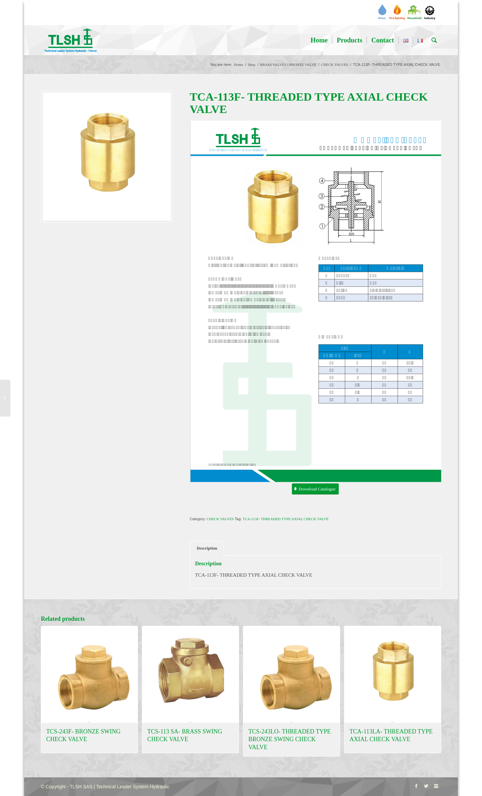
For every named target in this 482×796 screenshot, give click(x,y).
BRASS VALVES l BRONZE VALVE (288, 65)
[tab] (207, 548)
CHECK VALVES (334, 65)
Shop (251, 65)
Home (238, 65)
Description (207, 548)
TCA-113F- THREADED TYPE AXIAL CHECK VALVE (286, 519)
